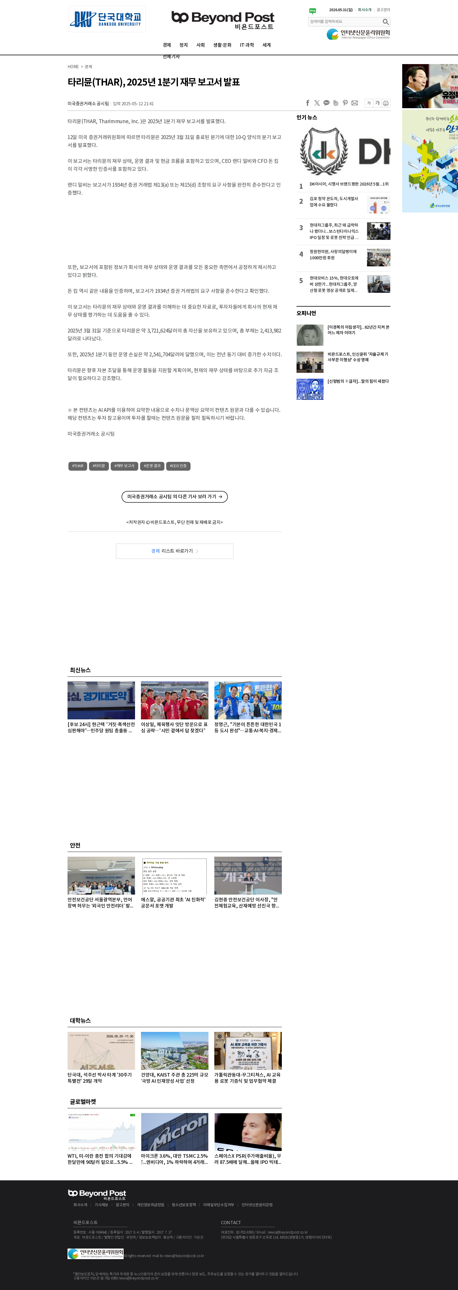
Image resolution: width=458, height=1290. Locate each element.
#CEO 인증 (178, 466)
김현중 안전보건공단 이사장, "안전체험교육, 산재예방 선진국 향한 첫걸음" (247, 903)
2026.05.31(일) (341, 10)
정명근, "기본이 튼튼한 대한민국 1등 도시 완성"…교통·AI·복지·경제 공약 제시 (247, 728)
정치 (183, 45)
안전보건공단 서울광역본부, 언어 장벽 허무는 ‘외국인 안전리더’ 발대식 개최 (101, 903)
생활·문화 (222, 45)
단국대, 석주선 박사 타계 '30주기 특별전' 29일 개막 (100, 1078)
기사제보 (101, 1205)
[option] (107, 19)
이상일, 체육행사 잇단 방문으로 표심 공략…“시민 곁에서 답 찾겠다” (174, 727)
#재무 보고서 (124, 466)
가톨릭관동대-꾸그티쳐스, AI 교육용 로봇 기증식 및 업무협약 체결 (247, 1078)
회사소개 (365, 10)
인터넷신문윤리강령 (257, 1205)
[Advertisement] (174, 225)
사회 (200, 45)
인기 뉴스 (307, 117)
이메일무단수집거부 (218, 1205)
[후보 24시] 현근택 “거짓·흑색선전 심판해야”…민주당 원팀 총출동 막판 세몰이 (101, 728)
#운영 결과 (152, 466)
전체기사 (171, 56)
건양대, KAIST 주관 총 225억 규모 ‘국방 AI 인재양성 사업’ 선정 (174, 1078)
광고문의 (383, 10)
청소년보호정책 (184, 1205)
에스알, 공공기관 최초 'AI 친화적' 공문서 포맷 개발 (173, 903)
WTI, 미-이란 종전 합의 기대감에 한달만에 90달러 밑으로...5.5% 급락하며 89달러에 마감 (101, 1160)
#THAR (77, 466)
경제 (167, 45)
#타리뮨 (99, 466)
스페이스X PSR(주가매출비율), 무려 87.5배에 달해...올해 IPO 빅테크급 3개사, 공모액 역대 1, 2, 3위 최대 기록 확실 (247, 1160)
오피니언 (306, 313)
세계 (266, 45)
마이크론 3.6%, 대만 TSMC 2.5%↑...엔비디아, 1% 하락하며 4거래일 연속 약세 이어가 (174, 1160)
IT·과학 (247, 45)
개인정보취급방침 (150, 1205)
